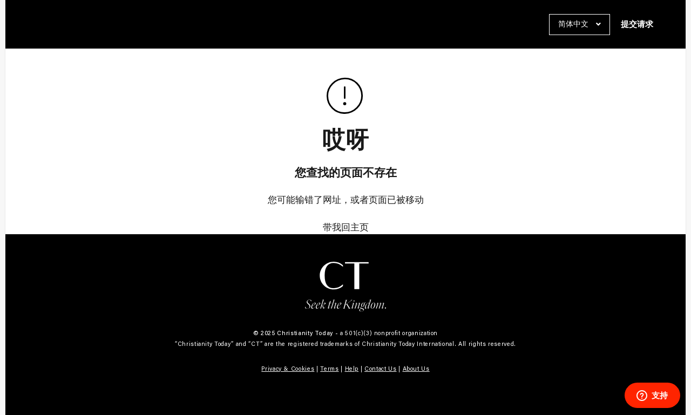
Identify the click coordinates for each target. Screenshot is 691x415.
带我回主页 (346, 227)
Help (352, 368)
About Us (416, 368)
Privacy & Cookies (287, 368)
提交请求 (637, 24)
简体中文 (574, 23)
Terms (329, 368)
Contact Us (380, 368)
